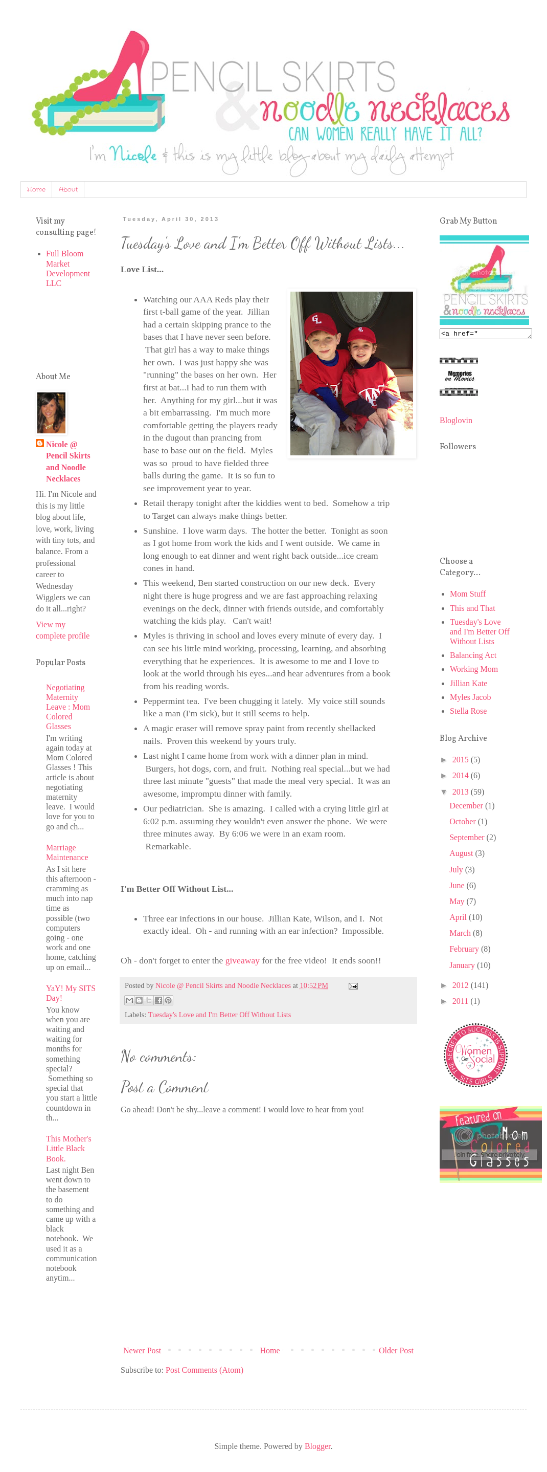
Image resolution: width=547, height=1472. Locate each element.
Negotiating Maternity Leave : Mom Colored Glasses (68, 707)
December (467, 807)
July (457, 871)
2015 (461, 761)
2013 (461, 793)
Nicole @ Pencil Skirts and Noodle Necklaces (68, 461)
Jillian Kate (468, 684)
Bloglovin (456, 422)
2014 (461, 777)
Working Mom (474, 670)
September (467, 838)
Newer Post (142, 1350)
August (462, 854)
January (463, 966)
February (465, 950)
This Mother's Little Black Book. (69, 1148)
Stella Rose (468, 712)
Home (36, 189)
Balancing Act (473, 656)
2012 (461, 986)
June (457, 887)
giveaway (242, 960)
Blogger (318, 1446)
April (459, 918)
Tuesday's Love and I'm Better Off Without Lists (219, 1014)
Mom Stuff (468, 595)
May (457, 902)
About (68, 189)
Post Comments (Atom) (204, 1370)
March (461, 934)
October (463, 823)
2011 (461, 1002)
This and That (472, 609)
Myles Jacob (470, 698)
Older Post (396, 1350)
